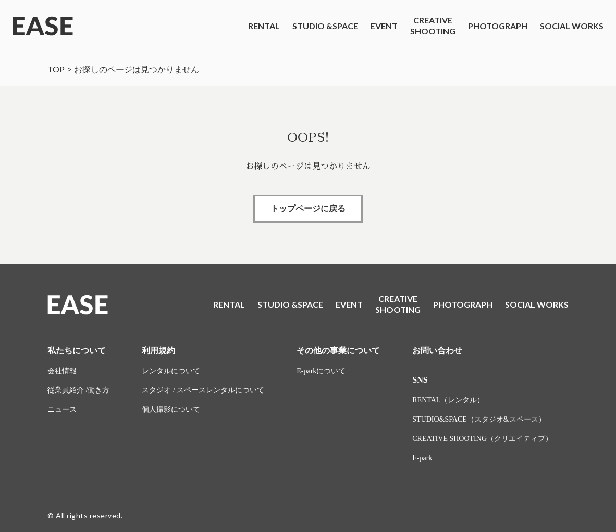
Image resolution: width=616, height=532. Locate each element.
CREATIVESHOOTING (432, 25)
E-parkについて (321, 371)
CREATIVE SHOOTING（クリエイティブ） (482, 438)
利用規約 (158, 350)
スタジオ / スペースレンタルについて (203, 390)
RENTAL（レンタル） (448, 400)
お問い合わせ (437, 350)
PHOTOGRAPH (497, 26)
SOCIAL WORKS (571, 26)
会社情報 (62, 371)
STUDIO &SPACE (325, 26)
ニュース (62, 409)
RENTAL (264, 26)
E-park (422, 458)
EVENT (384, 26)
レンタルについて (171, 371)
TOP (56, 69)
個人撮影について (171, 409)
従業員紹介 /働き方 (78, 390)
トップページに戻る (308, 208)
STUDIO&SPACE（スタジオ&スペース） (478, 419)
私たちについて (76, 350)
